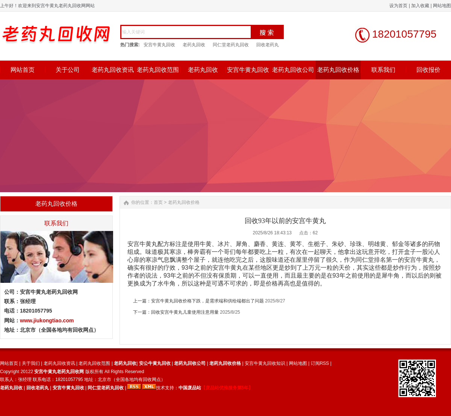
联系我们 (383, 70)
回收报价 (428, 70)
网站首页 (23, 70)
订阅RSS (320, 363)
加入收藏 (420, 5)
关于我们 (31, 363)
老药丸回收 (194, 44)
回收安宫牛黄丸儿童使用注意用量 (185, 312)
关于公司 (68, 70)
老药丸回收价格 (338, 70)
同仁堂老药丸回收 (231, 44)
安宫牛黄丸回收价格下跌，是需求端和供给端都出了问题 (207, 301)
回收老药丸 (267, 44)
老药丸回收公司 (293, 70)
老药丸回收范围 (158, 70)
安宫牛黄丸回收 (159, 44)
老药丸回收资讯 (113, 70)
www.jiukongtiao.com (47, 320)
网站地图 (442, 5)
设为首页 (398, 5)
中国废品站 (190, 387)
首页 (158, 202)
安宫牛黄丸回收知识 (265, 363)
